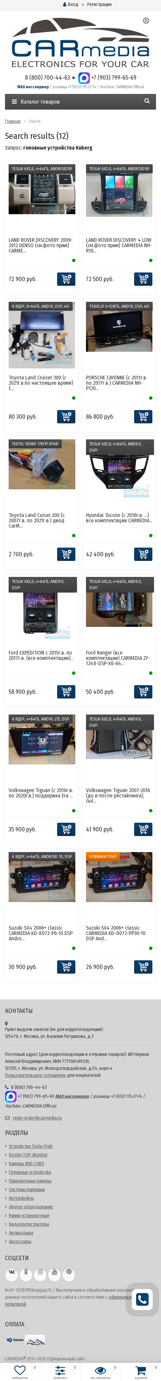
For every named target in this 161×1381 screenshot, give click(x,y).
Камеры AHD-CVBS (26, 1163)
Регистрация (99, 4)
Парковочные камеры (30, 1181)
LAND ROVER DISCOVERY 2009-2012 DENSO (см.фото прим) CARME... (41, 245)
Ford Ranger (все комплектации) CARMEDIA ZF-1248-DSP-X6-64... (118, 658)
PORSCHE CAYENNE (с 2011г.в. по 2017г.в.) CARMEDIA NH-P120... (116, 382)
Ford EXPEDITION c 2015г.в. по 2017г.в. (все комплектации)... (41, 655)
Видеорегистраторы (29, 1224)
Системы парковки (27, 1189)
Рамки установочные (29, 1215)
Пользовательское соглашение (35, 1075)
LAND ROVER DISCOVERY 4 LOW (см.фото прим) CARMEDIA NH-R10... (119, 245)
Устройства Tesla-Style (31, 1146)
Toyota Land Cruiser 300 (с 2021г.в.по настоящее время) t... (41, 382)
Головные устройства (30, 1172)
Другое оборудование (31, 1207)
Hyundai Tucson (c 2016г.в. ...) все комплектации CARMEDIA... (119, 518)
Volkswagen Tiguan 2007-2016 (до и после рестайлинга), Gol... (118, 795)
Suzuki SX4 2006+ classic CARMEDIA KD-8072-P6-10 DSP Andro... (41, 933)
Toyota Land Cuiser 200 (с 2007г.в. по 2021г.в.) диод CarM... (37, 520)
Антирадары (21, 1233)
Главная (13, 121)
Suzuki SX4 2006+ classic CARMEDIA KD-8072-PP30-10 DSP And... (115, 933)
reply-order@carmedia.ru (37, 1118)
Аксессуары (20, 1241)
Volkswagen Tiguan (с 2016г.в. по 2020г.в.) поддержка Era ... (41, 793)
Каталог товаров (36, 101)
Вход (70, 4)
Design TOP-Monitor (28, 1155)
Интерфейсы (21, 1198)
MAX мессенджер (33, 87)
